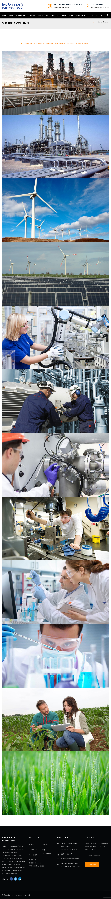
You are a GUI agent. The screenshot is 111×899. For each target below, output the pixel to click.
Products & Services (17, 15)
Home (4, 15)
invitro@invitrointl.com (100, 7)
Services (45, 844)
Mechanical (60, 43)
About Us (55, 15)
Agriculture (30, 43)
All (22, 43)
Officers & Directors (37, 866)
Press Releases (35, 863)
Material (49, 43)
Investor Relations (77, 15)
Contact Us (43, 15)
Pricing (32, 15)
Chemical (40, 43)
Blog (64, 15)
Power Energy (82, 43)
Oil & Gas (70, 43)
